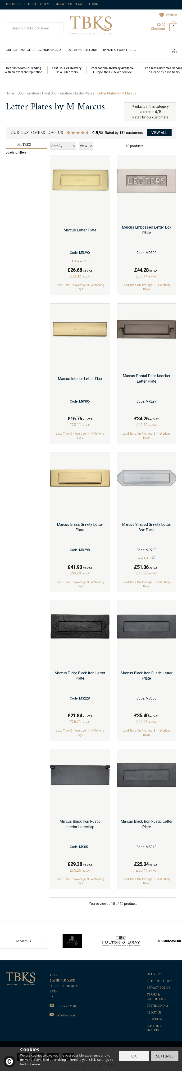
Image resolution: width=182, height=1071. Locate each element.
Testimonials (158, 1006)
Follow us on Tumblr (175, 5)
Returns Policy (159, 981)
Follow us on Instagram (164, 5)
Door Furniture (82, 50)
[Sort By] (63, 146)
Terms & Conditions (156, 997)
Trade (80, 4)
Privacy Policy (158, 988)
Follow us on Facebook (143, 5)
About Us (154, 1013)
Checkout (158, 29)
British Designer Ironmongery (34, 50)
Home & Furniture (119, 50)
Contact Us (62, 4)
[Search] (30, 28)
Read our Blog (153, 5)
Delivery (154, 974)
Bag (171, 26)
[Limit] (86, 146)
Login (93, 4)
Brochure (155, 1019)
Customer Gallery (155, 1028)
